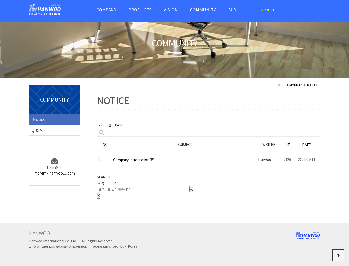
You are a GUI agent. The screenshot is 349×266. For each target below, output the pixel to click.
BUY (232, 10)
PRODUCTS (139, 10)
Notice (39, 119)
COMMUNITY (203, 10)
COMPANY (106, 10)
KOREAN (267, 9)
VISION (171, 10)
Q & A (37, 130)
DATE (306, 144)
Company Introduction (131, 159)
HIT (287, 144)
